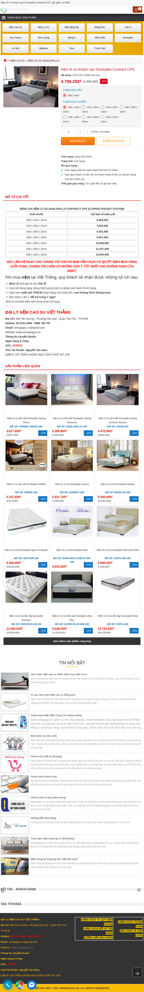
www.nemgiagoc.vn (28, 332)
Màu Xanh (73, 95)
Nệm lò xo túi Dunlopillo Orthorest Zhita (118, 550)
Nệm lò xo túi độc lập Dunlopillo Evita (118, 615)
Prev (4, 891)
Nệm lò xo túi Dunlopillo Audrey (72, 484)
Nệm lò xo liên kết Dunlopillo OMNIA (26, 484)
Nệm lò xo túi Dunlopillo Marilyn (118, 484)
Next (140, 891)
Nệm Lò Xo (17, 60)
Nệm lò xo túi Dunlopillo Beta (72, 550)
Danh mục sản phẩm (22, 17)
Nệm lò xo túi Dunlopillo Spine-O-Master (26, 550)
